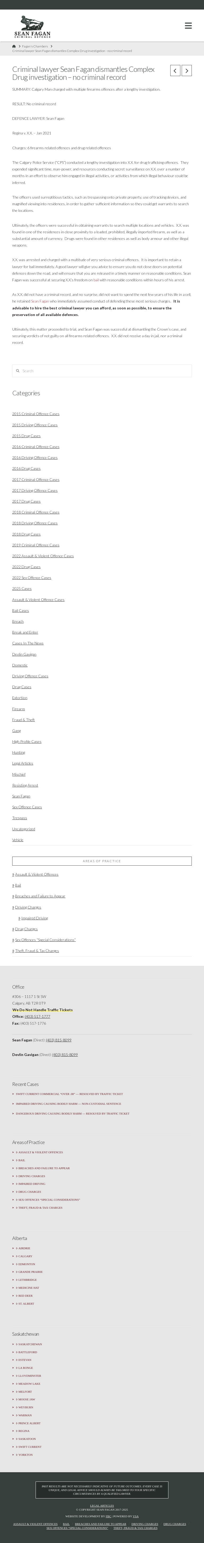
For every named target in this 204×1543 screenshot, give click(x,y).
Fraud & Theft (23, 719)
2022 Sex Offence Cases (31, 577)
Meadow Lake (28, 1384)
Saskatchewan (29, 1344)
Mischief (19, 774)
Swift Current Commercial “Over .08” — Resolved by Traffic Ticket (69, 1093)
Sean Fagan (40, 301)
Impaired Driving (33, 918)
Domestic (20, 665)
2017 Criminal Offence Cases (36, 479)
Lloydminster (28, 1376)
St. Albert (25, 1303)
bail (96, 280)
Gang (16, 730)
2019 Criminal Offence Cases (36, 545)
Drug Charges (25, 929)
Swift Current (28, 1447)
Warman (24, 1415)
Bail (16, 885)
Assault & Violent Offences (35, 874)
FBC (108, 1516)
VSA (136, 1516)
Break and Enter (25, 632)
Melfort (24, 1391)
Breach (18, 621)
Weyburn (24, 1407)
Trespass (19, 818)
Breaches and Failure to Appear (38, 896)
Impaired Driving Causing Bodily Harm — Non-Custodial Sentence (68, 1103)
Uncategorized (23, 829)
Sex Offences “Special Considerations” (44, 939)
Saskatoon (26, 1439)
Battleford (26, 1352)
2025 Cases (22, 588)
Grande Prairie (29, 1272)
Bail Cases (20, 610)
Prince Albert (28, 1423)
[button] (188, 25)
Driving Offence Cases (30, 676)
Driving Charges (26, 907)
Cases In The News (28, 643)
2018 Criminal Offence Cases (36, 512)
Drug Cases (21, 687)
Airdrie (23, 1248)
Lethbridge (26, 1280)
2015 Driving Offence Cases (35, 425)
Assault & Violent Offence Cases (38, 599)
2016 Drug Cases (26, 468)
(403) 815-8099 (58, 1040)
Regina (22, 1431)
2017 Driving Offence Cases (35, 490)
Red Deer (24, 1295)
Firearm (18, 709)
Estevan (23, 1360)
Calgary (24, 1256)
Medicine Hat (27, 1288)
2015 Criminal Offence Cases (36, 413)
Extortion (19, 697)
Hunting (18, 752)
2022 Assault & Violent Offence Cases (43, 556)
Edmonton (25, 1264)
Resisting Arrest (25, 785)
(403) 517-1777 (37, 1016)
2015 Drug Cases (26, 435)
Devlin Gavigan (24, 654)
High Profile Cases (26, 741)
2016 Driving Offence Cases (35, 457)
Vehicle (17, 840)
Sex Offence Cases (27, 807)
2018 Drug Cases (26, 534)
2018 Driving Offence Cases (35, 523)
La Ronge (24, 1368)
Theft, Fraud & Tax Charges (35, 950)
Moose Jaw (25, 1399)
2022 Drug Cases (26, 566)
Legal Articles (22, 763)
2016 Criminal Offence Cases (36, 446)
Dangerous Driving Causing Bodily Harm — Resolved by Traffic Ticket (72, 1113)
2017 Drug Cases (26, 501)
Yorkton (24, 1455)
